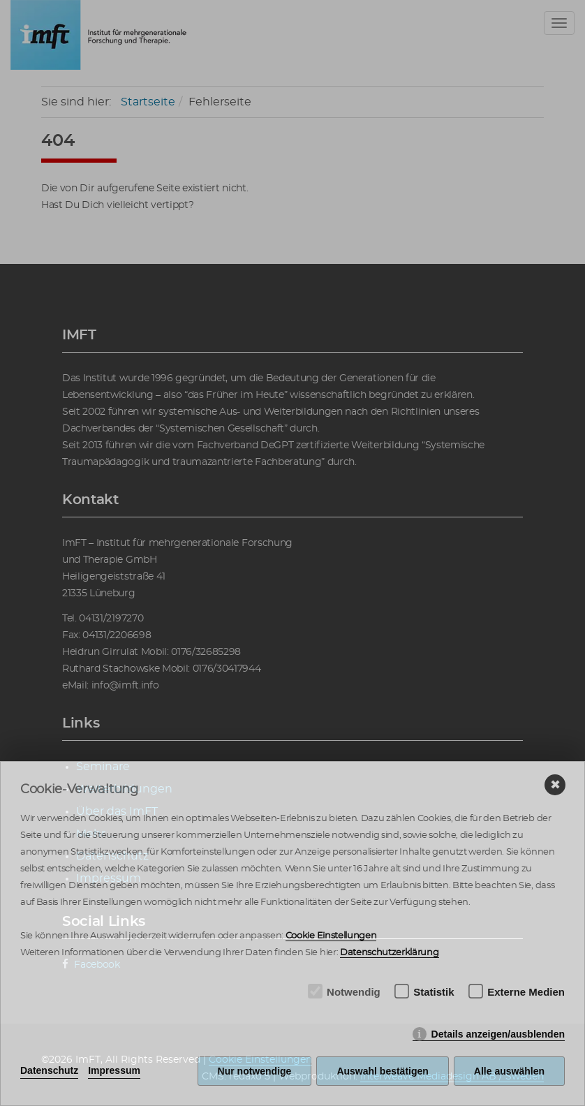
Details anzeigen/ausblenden (498, 1034)
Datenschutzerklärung (389, 952)
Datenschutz (49, 1070)
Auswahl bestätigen (382, 1071)
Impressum (114, 1070)
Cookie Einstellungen (331, 936)
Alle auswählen (509, 1071)
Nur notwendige (255, 1071)
